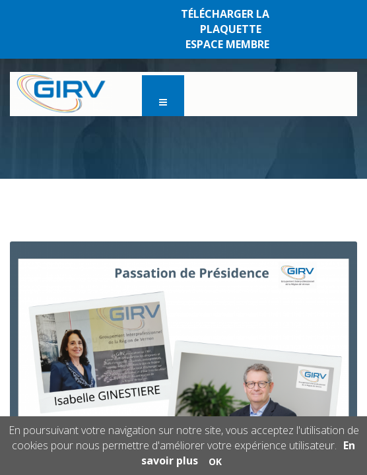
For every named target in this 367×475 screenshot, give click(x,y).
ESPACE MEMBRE (227, 44)
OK (215, 461)
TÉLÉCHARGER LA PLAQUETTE (225, 21)
